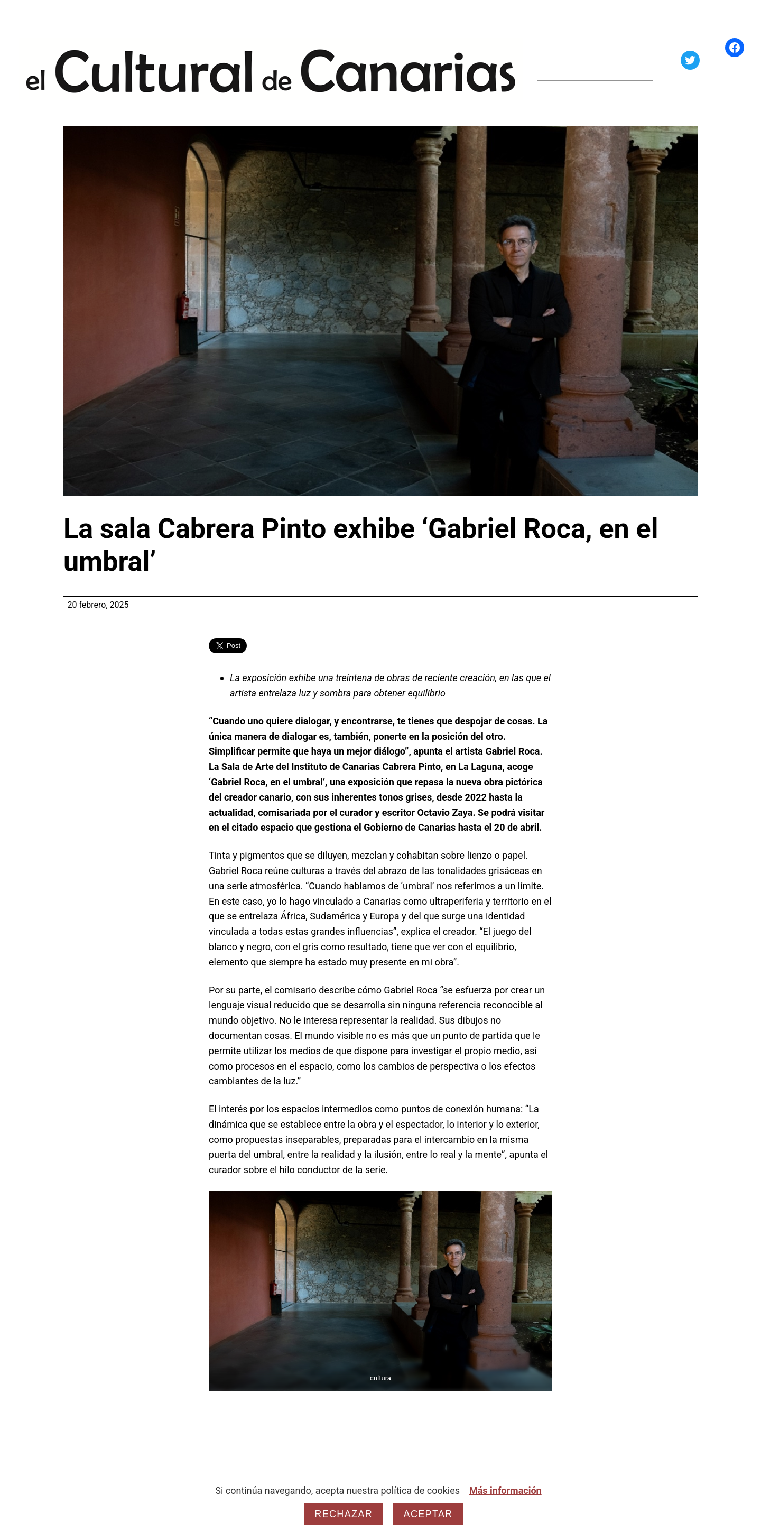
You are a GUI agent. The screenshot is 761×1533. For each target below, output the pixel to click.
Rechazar (343, 1514)
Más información (505, 1490)
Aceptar (428, 1514)
